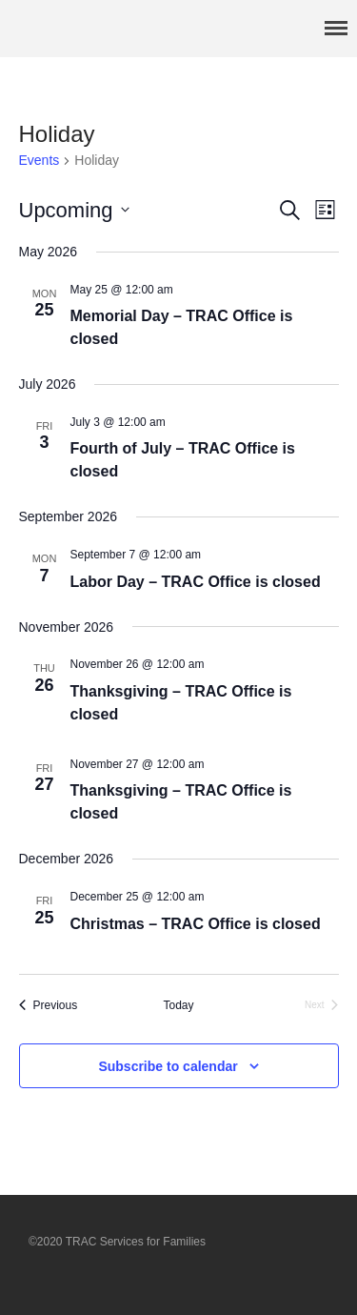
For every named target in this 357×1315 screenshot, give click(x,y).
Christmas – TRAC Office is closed (195, 924)
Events (39, 160)
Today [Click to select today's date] (178, 1005)
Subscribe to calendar (167, 1066)
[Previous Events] (48, 1006)
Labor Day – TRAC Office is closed (195, 582)
